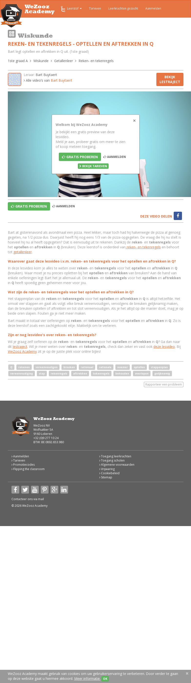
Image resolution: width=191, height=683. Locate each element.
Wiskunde (41, 60)
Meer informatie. (87, 678)
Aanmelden (153, 8)
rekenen (24, 367)
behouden (122, 373)
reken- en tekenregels (143, 247)
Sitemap (105, 477)
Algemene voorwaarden (116, 465)
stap (42, 373)
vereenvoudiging (21, 373)
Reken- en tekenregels (96, 60)
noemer (122, 367)
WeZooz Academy (22, 351)
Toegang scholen (112, 460)
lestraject (20, 346)
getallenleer (22, 252)
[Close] (134, 120)
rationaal (87, 367)
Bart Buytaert (46, 74)
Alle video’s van (48, 80)
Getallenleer (63, 60)
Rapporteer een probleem (163, 384)
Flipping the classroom (28, 469)
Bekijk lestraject (170, 79)
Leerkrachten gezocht (123, 8)
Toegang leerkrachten (115, 456)
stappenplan (159, 367)
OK (105, 679)
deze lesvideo (164, 346)
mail (41, 499)
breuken (69, 367)
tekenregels (101, 373)
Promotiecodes (23, 465)
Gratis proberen (80, 156)
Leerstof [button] (71, 9)
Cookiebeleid (109, 473)
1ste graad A (18, 60)
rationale (105, 367)
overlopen (142, 373)
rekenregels (59, 373)
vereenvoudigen (47, 367)
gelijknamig (162, 373)
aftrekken (80, 373)
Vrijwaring (107, 469)
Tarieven (95, 8)
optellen (139, 367)
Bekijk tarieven (93, 166)
